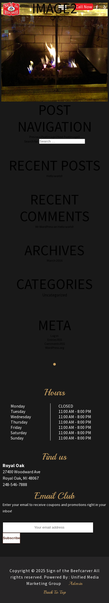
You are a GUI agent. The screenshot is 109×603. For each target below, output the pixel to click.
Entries (54, 340)
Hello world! (54, 176)
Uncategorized (54, 295)
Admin (76, 583)
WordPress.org (54, 348)
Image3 (68, 137)
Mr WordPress (44, 227)
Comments (54, 344)
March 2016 (54, 260)
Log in (54, 336)
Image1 (43, 137)
